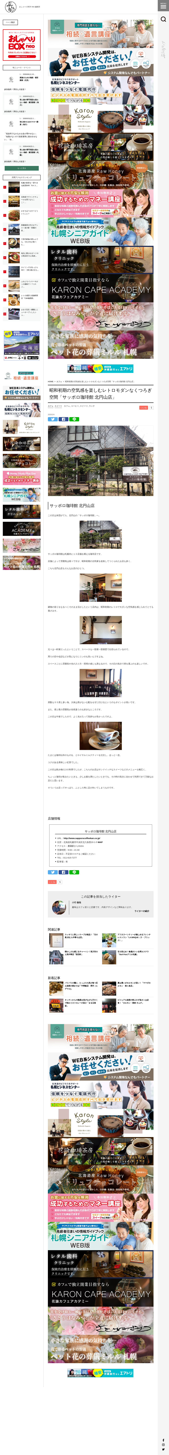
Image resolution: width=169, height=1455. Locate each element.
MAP (100, 842)
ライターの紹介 (141, 911)
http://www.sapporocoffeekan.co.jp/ (82, 838)
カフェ (50, 406)
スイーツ (58, 406)
